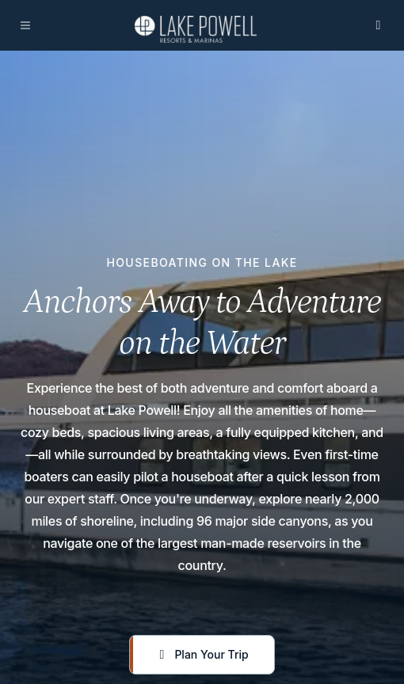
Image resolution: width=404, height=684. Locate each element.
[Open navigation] (25, 25)
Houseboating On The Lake (201, 262)
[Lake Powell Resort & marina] (196, 29)
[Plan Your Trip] (201, 654)
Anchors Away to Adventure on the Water (202, 322)
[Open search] (378, 25)
